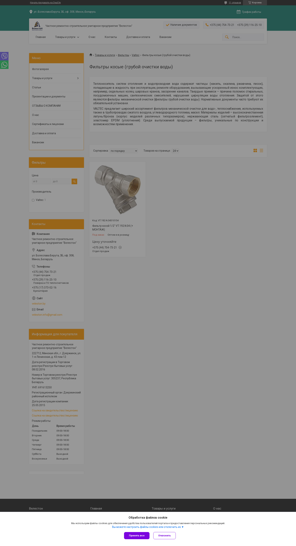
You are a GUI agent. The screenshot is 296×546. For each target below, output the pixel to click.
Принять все (137, 535)
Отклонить (164, 535)
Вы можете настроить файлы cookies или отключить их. (146, 526)
